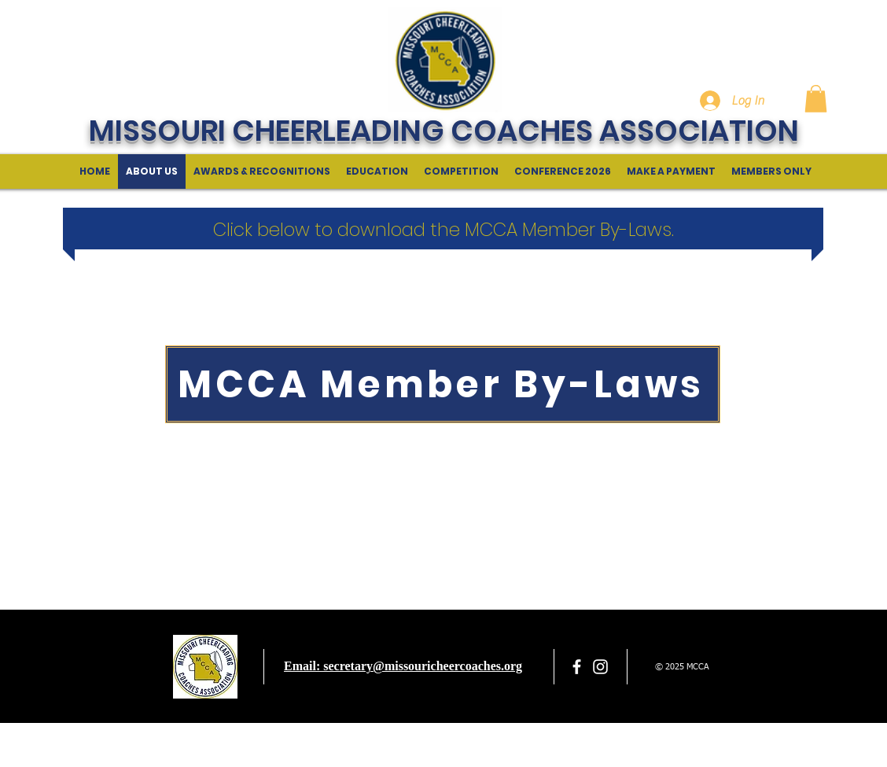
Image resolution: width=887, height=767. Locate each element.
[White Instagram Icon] (600, 667)
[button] (815, 98)
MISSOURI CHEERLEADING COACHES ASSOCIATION (444, 130)
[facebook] (577, 667)
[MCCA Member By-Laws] (442, 384)
